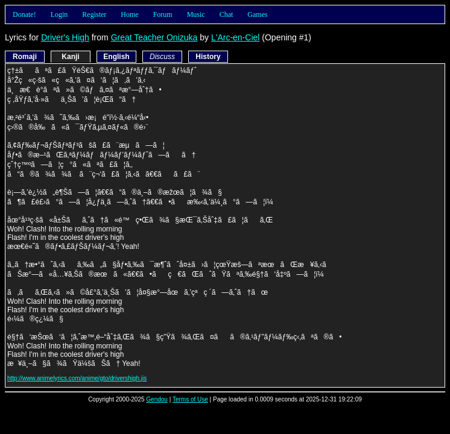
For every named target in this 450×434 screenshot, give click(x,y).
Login (59, 14)
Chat (226, 14)
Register (94, 14)
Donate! (24, 14)
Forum (163, 14)
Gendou (157, 399)
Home (129, 14)
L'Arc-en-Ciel (235, 37)
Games (257, 14)
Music (196, 14)
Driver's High (65, 37)
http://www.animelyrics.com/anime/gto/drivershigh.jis (77, 378)
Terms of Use (190, 399)
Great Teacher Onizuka (154, 37)
